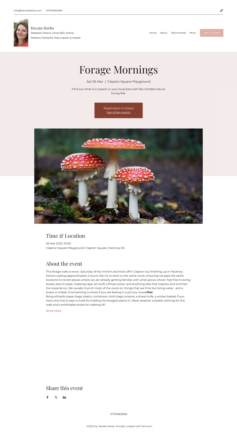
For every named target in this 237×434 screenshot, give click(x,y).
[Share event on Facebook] (47, 397)
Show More (53, 310)
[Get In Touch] (211, 33)
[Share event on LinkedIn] (64, 397)
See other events (118, 112)
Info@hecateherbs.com (28, 10)
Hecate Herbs (42, 28)
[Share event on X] (56, 397)
